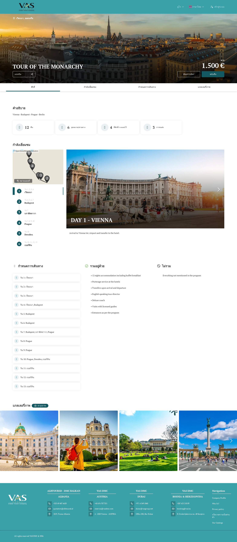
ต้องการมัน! (188, 74)
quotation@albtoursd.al (63, 509)
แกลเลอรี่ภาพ (204, 86)
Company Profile (219, 498)
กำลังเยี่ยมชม (90, 86)
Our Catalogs (217, 523)
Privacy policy (218, 509)
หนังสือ (213, 74)
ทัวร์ (33, 86)
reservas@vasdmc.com (104, 509)
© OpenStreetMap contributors (25, 151)
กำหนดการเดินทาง (147, 86)
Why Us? (215, 503)
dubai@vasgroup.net (144, 509)
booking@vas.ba (184, 509)
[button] (47, 179)
